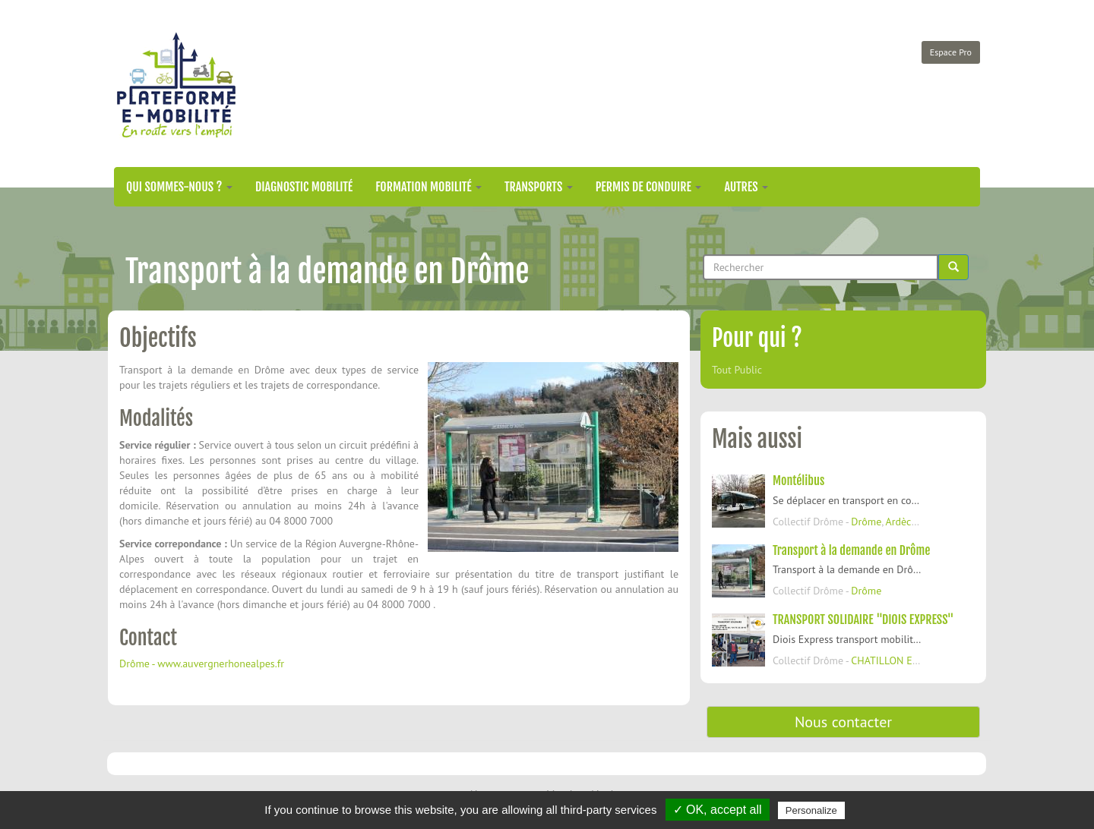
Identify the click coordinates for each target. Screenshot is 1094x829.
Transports (538, 186)
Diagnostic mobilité (304, 186)
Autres (746, 186)
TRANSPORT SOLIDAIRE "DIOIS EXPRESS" (863, 619)
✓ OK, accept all (717, 809)
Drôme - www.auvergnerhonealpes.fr (201, 663)
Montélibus (798, 480)
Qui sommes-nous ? (179, 186)
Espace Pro (951, 52)
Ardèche (904, 521)
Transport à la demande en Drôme (851, 550)
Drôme (866, 521)
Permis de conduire (649, 186)
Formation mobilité (428, 186)
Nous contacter (843, 722)
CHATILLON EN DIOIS (899, 660)
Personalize (811, 810)
